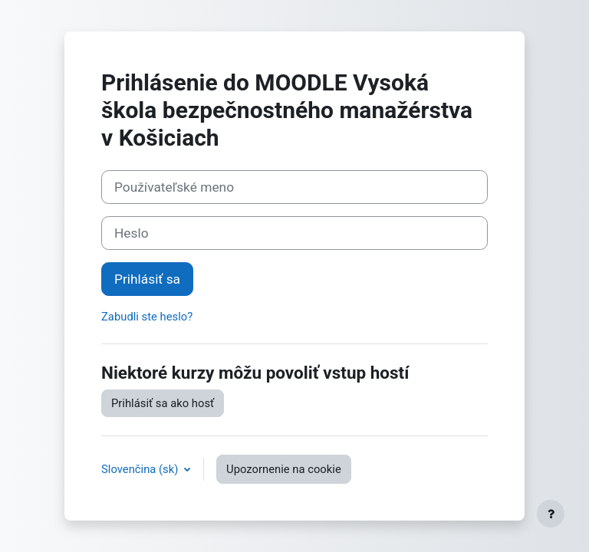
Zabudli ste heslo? (146, 317)
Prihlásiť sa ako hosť (162, 403)
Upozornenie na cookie (283, 469)
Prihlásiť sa (147, 279)
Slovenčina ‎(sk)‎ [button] (141, 469)
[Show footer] (550, 513)
